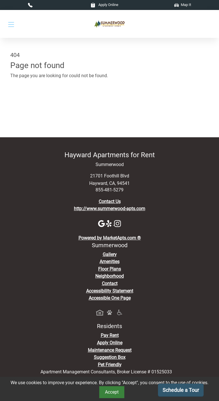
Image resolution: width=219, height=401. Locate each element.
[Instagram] (117, 223)
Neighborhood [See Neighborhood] (109, 276)
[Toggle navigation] (11, 24)
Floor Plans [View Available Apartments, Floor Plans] (109, 269)
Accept (112, 392)
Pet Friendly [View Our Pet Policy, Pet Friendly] (109, 364)
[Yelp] (110, 223)
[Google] (102, 223)
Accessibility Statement (109, 291)
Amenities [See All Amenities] (109, 261)
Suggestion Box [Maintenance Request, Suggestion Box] (109, 357)
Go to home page (27, 101)
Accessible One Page (110, 298)
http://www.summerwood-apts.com (109, 208)
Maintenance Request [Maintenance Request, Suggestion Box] (109, 350)
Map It (182, 5)
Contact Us (110, 201)
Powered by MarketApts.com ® (109, 238)
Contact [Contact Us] (109, 283)
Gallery (110, 254)
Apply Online (104, 5)
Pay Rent (110, 335)
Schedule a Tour (181, 390)
